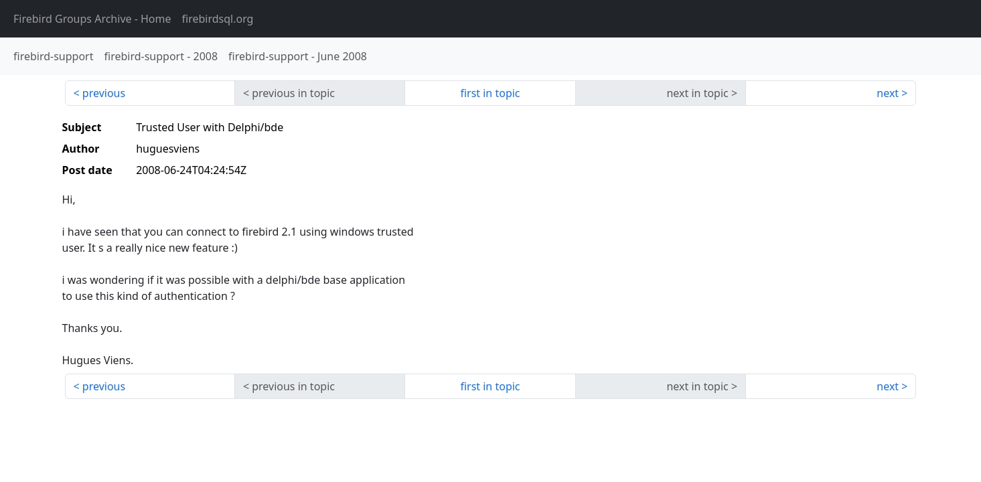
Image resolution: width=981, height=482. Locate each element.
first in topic (490, 93)
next (888, 93)
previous (103, 93)
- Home (92, 18)
